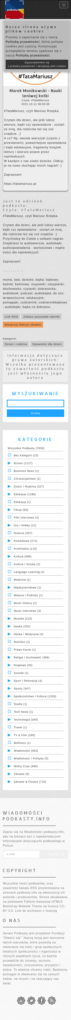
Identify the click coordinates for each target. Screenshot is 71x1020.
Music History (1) (25, 603)
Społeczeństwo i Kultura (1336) (35, 696)
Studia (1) (20, 704)
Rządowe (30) (23, 665)
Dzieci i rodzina (16, 344)
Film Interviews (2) (26, 517)
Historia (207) (23, 533)
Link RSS (11, 316)
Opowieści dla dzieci (47, 344)
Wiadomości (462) (26, 750)
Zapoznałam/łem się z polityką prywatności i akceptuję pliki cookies (37, 64)
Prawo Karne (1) (25, 649)
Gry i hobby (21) (25, 525)
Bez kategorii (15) (26, 455)
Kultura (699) (23, 556)
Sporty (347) (22, 688)
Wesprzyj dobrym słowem (23, 324)
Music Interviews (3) (27, 610)
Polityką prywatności (23, 41)
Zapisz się (54, 854)
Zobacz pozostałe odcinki (41, 316)
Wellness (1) (22, 742)
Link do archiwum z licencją (36, 910)
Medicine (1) (22, 579)
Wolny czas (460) (26, 766)
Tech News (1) (23, 711)
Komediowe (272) (25, 540)
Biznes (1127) (23, 463)
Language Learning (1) (29, 571)
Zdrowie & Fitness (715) (30, 781)
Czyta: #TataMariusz (29, 210)
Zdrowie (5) (21, 774)
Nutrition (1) (22, 641)
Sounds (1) (21, 673)
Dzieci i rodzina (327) (29, 486)
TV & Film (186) (24, 735)
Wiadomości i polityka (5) (31, 758)
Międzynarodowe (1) (27, 587)
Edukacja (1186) (25, 494)
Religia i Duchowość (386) (31, 657)
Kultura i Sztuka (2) (27, 564)
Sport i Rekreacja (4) (28, 680)
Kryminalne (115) (25, 548)
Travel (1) (20, 727)
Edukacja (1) (22, 502)
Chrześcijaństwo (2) (27, 478)
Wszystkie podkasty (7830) (26, 448)
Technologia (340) (26, 719)
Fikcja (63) (21, 509)
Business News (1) (26, 470)
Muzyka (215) (23, 618)
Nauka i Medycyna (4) (29, 634)
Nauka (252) (22, 626)
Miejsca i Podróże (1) (28, 595)
